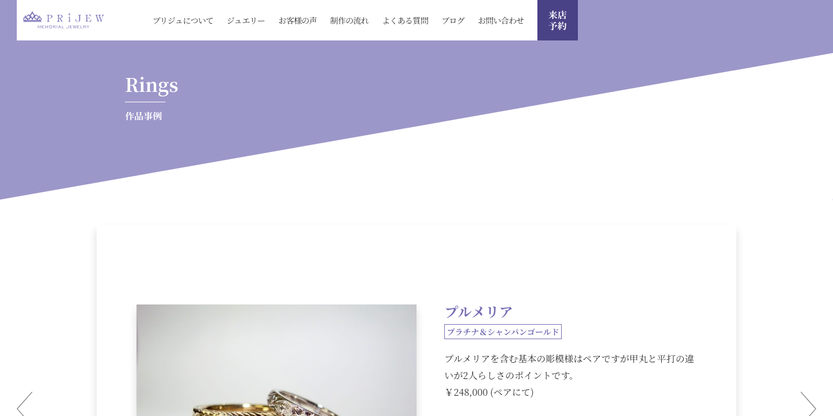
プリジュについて (183, 20)
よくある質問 (405, 20)
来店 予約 (557, 20)
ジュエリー (246, 20)
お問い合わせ (501, 20)
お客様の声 (297, 20)
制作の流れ (349, 20)
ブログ (453, 20)
